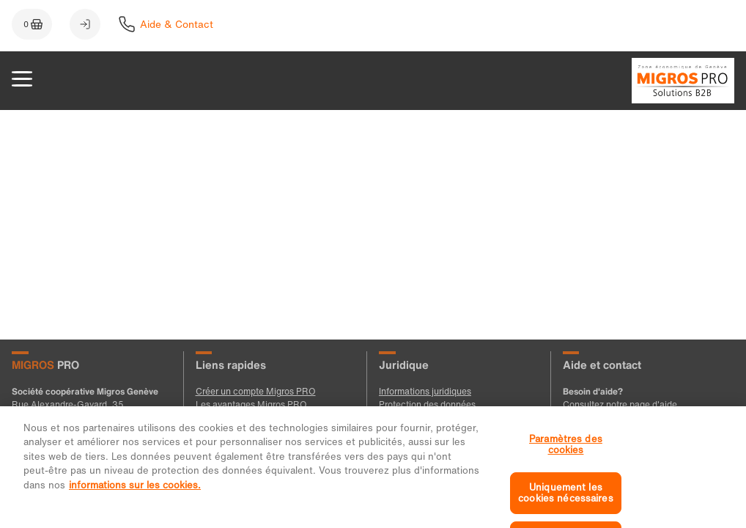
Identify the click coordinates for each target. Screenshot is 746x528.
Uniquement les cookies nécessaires (565, 500)
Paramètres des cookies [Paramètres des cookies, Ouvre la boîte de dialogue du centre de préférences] (565, 451)
